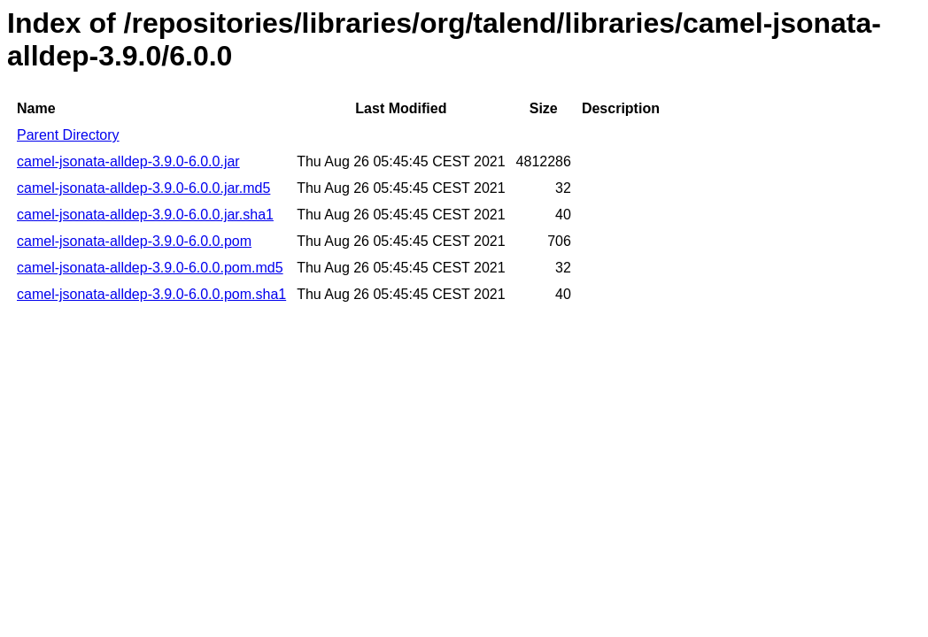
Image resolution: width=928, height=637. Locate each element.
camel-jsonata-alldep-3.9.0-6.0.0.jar (128, 161)
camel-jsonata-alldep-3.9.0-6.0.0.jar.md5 (143, 188)
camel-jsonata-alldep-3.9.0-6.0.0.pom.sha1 (151, 294)
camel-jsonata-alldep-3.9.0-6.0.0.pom (134, 241)
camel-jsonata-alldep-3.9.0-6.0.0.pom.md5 (150, 267)
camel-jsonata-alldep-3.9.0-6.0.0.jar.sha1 (145, 214)
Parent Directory (68, 134)
